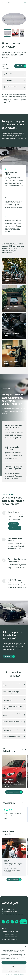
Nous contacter (23, 921)
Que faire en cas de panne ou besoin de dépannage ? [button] (14, 707)
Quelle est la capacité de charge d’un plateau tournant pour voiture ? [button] (14, 692)
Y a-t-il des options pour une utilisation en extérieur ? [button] (14, 714)
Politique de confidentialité (18, 974)
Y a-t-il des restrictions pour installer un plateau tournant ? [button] (14, 699)
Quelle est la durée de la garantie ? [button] (14, 736)
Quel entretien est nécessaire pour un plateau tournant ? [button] (14, 729)
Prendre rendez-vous (15, 528)
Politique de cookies (8, 974)
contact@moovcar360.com (10, 911)
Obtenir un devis (19, 66)
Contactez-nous (13, 523)
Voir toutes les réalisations (13, 792)
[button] (26, 946)
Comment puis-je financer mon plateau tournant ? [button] (14, 684)
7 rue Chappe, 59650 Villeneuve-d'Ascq (13, 914)
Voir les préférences (14, 971)
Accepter (14, 962)
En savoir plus (8, 656)
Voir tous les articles (13, 879)
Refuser (14, 967)
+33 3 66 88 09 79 (9, 909)
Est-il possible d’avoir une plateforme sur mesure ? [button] (14, 722)
